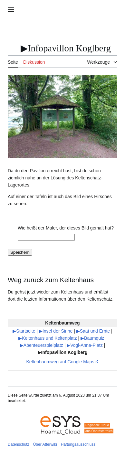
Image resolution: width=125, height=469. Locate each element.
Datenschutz (18, 444)
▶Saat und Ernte (93, 331)
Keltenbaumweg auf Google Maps (60, 361)
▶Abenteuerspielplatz (41, 345)
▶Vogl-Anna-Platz (84, 345)
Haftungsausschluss (78, 444)
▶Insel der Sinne (55, 331)
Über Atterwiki (45, 444)
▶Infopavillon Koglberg (63, 352)
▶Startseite (24, 331)
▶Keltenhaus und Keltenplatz (47, 338)
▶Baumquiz (92, 338)
